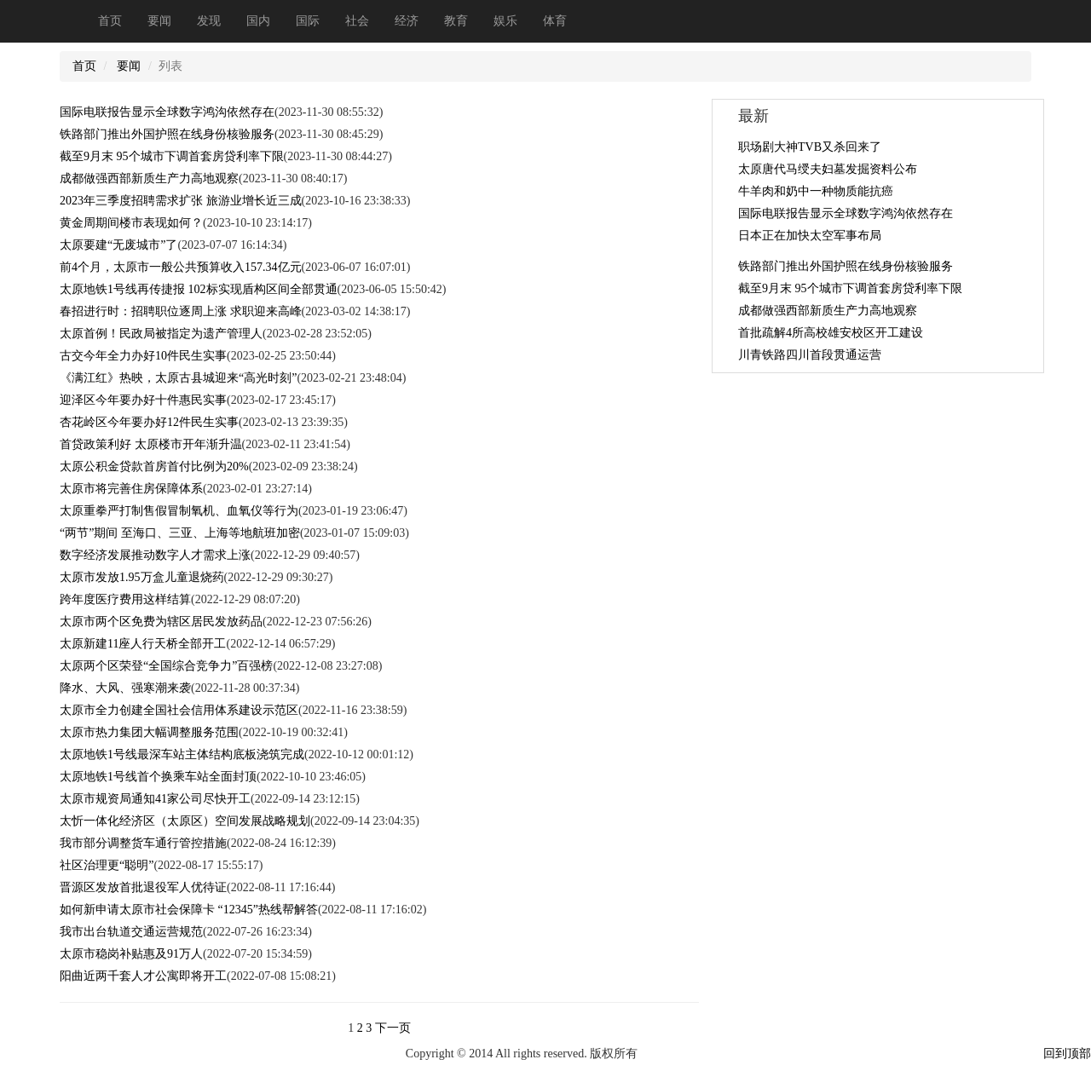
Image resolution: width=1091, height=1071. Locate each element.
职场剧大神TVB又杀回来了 (809, 147)
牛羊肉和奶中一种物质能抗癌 (815, 191)
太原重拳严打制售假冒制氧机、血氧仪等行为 (179, 510)
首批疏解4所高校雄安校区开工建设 (830, 332)
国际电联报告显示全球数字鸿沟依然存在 (167, 112)
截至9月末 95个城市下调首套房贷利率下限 (172, 156)
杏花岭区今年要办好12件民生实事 (149, 422)
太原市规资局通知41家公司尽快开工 (155, 798)
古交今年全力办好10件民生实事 (143, 355)
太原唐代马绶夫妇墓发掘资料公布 (827, 169)
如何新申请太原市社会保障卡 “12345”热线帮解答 (189, 909)
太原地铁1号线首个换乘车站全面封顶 (158, 776)
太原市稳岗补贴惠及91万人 (131, 953)
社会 (357, 20)
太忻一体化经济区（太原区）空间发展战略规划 (185, 821)
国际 (308, 20)
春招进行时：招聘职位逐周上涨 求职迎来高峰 (181, 311)
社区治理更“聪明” (106, 865)
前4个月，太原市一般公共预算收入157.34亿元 (181, 267)
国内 (258, 20)
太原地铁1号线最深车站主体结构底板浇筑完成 (182, 754)
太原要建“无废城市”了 (118, 245)
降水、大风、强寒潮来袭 (125, 688)
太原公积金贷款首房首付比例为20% (154, 466)
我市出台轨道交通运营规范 (131, 931)
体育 (555, 20)
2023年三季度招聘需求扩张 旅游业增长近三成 (181, 200)
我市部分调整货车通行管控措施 (143, 843)
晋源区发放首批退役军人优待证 (143, 887)
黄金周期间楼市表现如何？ (131, 222)
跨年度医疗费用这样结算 (125, 599)
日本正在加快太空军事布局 (809, 235)
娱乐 (505, 20)
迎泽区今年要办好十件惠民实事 (143, 400)
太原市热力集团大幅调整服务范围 (149, 732)
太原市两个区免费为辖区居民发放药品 (161, 621)
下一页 (393, 1028)
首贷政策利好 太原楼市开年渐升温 (151, 444)
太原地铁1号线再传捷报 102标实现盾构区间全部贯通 (199, 289)
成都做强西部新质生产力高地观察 (149, 178)
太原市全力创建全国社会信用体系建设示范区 (179, 710)
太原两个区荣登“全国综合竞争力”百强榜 (166, 665)
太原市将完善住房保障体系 (131, 488)
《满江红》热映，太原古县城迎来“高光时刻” (178, 377)
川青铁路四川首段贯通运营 (809, 354)
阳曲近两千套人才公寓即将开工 (143, 976)
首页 (110, 20)
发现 (209, 20)
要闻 (159, 20)
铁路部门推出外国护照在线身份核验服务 (167, 134)
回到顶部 (1067, 1053)
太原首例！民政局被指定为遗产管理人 (161, 333)
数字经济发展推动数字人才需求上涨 (155, 555)
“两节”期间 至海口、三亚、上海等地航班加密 (180, 533)
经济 (407, 20)
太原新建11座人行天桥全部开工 (143, 643)
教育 (456, 20)
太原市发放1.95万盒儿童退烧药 (142, 577)
